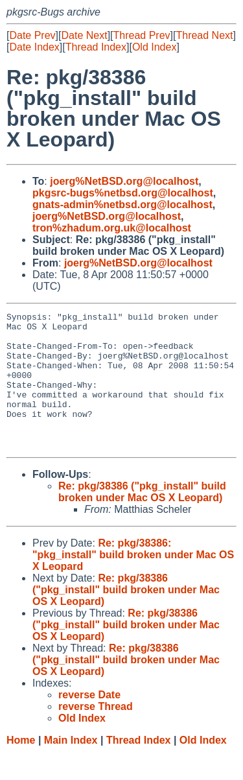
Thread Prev (141, 35)
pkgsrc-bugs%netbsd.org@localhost (122, 192)
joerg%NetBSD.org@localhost (124, 181)
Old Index (154, 47)
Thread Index (95, 47)
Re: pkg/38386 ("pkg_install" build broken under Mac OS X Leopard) (142, 519)
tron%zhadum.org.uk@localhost (111, 227)
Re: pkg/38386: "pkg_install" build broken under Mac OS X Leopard (133, 582)
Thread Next (204, 35)
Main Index (71, 767)
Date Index (34, 47)
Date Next (84, 35)
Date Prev (32, 35)
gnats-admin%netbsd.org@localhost (122, 204)
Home (20, 767)
